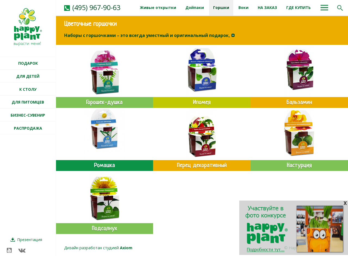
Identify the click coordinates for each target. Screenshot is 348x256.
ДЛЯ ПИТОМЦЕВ (28, 102)
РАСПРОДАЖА (28, 128)
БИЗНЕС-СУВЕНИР (28, 115)
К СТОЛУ (27, 89)
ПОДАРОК (28, 63)
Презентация (29, 239)
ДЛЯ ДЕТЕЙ (27, 76)
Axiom (126, 247)
